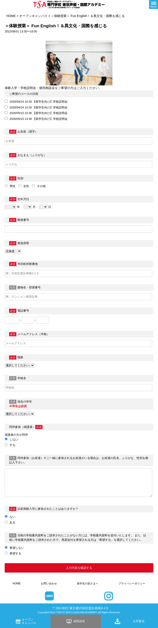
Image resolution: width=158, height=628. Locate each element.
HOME (11, 16)
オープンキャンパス (33, 16)
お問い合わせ (49, 583)
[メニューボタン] (153, 4)
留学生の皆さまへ (87, 583)
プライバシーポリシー (131, 583)
